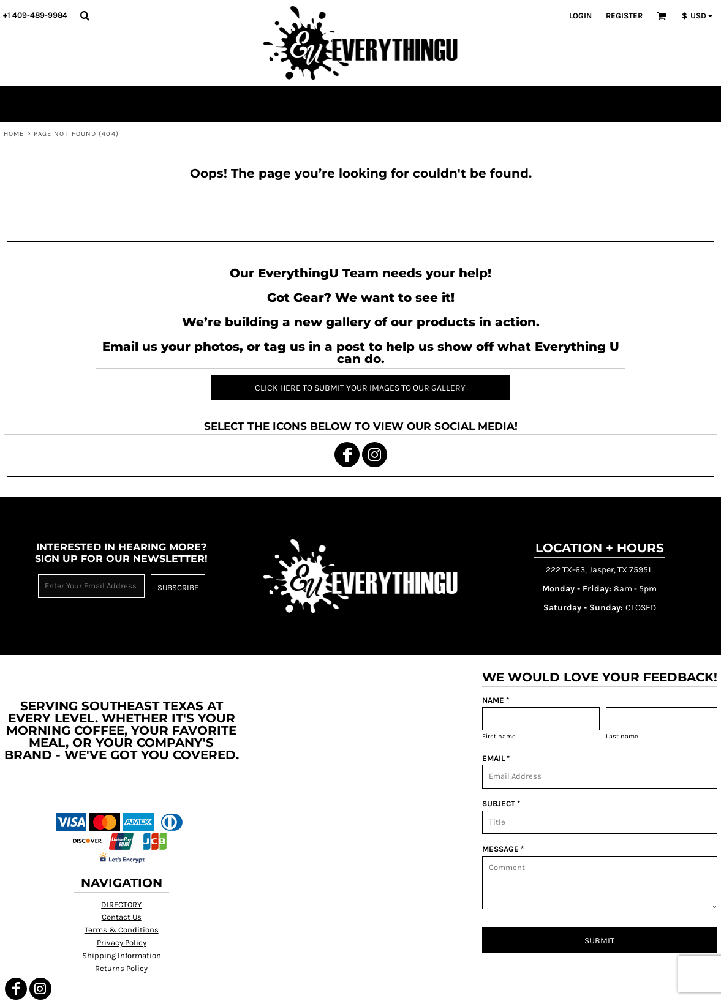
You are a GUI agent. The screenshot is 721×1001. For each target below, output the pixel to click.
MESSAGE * (503, 848)
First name (499, 736)
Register (624, 15)
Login (580, 15)
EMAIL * (496, 758)
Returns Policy (121, 968)
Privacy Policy (121, 942)
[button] (84, 15)
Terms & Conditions (122, 929)
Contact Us (122, 916)
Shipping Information (121, 955)
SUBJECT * (501, 803)
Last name (622, 736)
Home (14, 134)
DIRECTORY (121, 904)
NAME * (495, 700)
